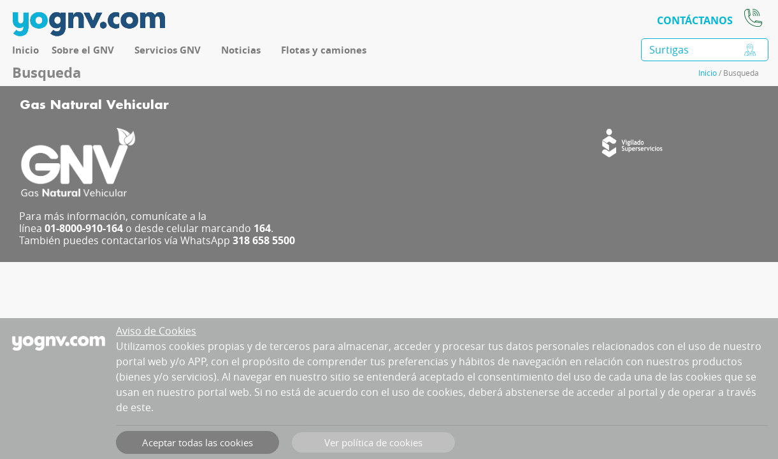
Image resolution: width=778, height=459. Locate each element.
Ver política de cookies (373, 442)
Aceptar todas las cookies (197, 442)
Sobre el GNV (83, 50)
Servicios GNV (167, 50)
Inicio (25, 50)
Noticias (241, 50)
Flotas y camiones (323, 50)
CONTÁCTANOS (695, 20)
